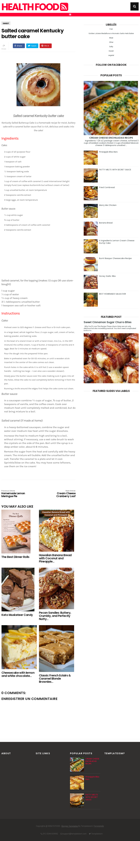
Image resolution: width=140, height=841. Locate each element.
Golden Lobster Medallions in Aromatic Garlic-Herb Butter (111, 33)
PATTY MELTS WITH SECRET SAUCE (115, 169)
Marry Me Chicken (107, 205)
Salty (111, 47)
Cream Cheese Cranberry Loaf (60, 494)
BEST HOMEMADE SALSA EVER (112, 293)
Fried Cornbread (107, 187)
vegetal (111, 55)
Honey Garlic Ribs (107, 276)
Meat (111, 38)
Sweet (6, 23)
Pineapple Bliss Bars (108, 151)
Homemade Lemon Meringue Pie (16, 494)
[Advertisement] (39, 256)
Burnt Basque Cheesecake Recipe (115, 258)
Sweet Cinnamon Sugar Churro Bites (108, 322)
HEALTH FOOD (34, 7)
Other (111, 42)
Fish (111, 29)
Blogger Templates (70, 826)
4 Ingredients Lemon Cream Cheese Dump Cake (116, 241)
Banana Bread (106, 222)
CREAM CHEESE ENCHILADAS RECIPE (111, 137)
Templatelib (99, 826)
